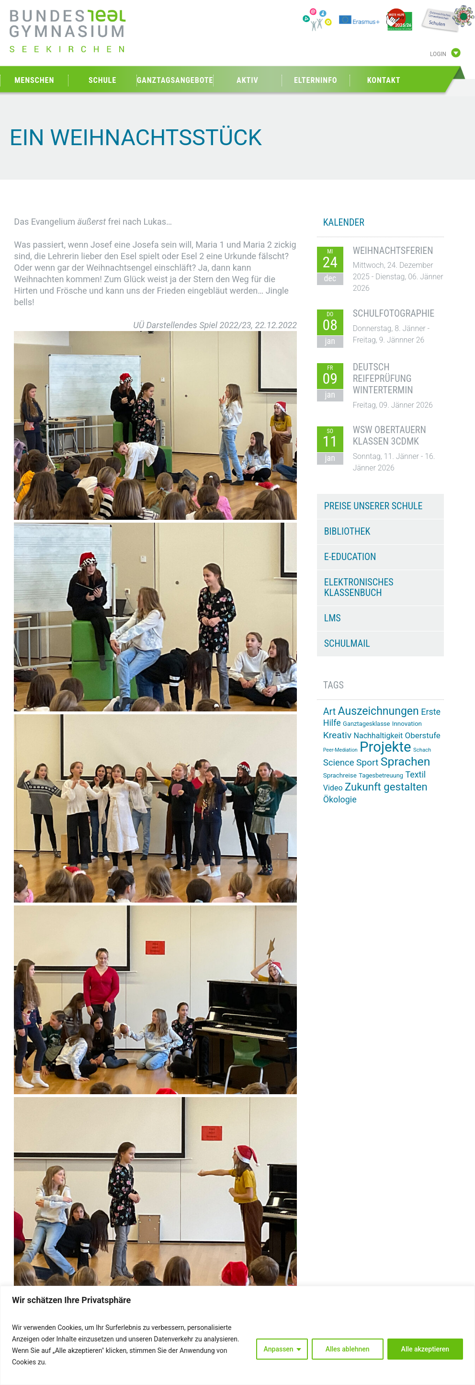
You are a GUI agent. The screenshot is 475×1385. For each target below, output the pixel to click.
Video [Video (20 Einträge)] (333, 787)
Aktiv (248, 80)
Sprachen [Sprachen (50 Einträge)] (405, 761)
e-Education (350, 556)
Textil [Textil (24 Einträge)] (415, 774)
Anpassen (279, 1349)
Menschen (34, 80)
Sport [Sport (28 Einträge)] (367, 762)
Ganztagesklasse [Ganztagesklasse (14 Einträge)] (366, 723)
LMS (332, 618)
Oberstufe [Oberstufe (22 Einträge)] (423, 735)
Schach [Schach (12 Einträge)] (422, 749)
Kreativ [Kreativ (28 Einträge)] (337, 735)
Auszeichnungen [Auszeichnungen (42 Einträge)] (378, 711)
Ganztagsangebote (175, 80)
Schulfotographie (394, 313)
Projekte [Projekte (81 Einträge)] (385, 747)
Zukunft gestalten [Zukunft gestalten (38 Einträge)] (386, 786)
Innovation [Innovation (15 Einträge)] (407, 723)
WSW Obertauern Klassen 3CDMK (389, 435)
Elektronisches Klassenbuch (359, 587)
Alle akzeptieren (425, 1349)
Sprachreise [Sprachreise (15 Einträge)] (340, 775)
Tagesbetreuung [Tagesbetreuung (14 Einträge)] (381, 775)
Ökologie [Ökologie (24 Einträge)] (340, 799)
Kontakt (384, 80)
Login (438, 54)
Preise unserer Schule (373, 506)
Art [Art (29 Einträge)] (329, 711)
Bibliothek (347, 531)
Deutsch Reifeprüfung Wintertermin (383, 378)
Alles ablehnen (348, 1349)
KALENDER (343, 222)
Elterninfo (315, 80)
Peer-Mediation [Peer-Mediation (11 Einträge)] (340, 750)
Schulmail (347, 643)
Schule (102, 80)
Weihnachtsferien (393, 250)
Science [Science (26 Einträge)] (338, 762)
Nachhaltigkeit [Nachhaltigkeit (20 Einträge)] (378, 735)
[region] (237, 1335)
